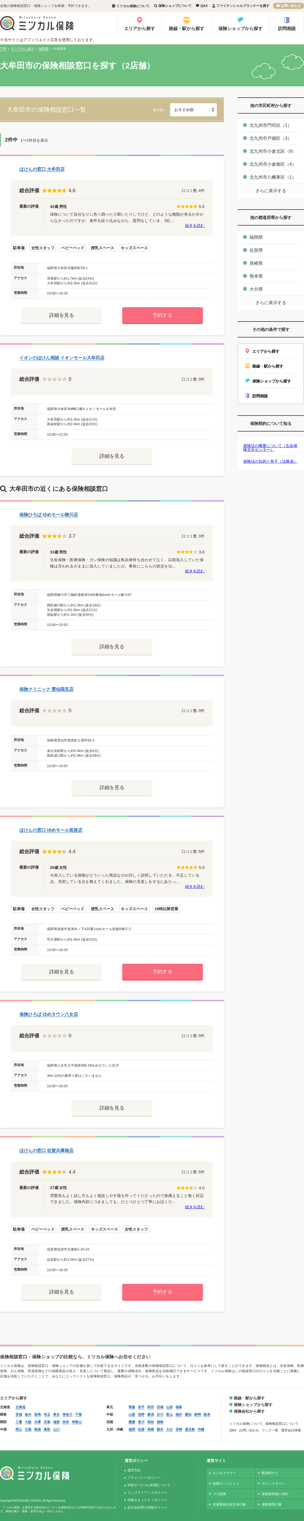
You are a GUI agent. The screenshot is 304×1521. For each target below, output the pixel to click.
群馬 (37, 1414)
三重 (18, 1422)
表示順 (158, 110)
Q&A (204, 6)
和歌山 (77, 1422)
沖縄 (201, 1429)
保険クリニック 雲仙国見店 (46, 689)
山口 (56, 1429)
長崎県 (256, 263)
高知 (150, 1422)
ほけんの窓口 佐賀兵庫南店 (46, 1150)
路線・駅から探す (186, 28)
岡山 (18, 1429)
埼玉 (47, 1414)
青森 (132, 1407)
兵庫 (37, 1422)
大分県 (256, 289)
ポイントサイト (273, 1483)
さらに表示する (270, 190)
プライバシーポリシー (144, 1478)
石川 (160, 1414)
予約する (162, 315)
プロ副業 (219, 1494)
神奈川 (67, 1414)
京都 (47, 1422)
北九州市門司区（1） (271, 125)
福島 (178, 1407)
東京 (56, 1414)
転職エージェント (226, 1483)
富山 (169, 1414)
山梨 (132, 1414)
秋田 (150, 1407)
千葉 (78, 1414)
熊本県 (256, 276)
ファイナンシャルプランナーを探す (242, 6)
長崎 (150, 1429)
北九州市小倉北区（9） (273, 151)
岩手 (141, 1407)
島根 (37, 1429)
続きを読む (195, 225)
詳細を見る (61, 315)
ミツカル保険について (133, 6)
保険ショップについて (175, 6)
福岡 (132, 1429)
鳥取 (47, 1429)
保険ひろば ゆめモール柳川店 (48, 514)
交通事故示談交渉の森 (229, 1504)
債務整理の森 (272, 1504)
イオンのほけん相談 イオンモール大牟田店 (61, 357)
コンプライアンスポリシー (147, 1493)
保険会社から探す (249, 1411)
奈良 (65, 1422)
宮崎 (178, 1429)
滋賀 (56, 1422)
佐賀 (141, 1429)
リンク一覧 (270, 1430)
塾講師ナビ (270, 1473)
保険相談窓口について (281, 1424)
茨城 (18, 1414)
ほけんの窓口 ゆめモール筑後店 (50, 830)
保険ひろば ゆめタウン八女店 (48, 1014)
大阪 (28, 1422)
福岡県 (256, 237)
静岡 (197, 1414)
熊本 (160, 1429)
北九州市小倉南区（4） (273, 164)
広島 (28, 1429)
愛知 (188, 1414)
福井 (178, 1414)
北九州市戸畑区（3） (271, 138)
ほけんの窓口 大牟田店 (42, 169)
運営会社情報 (291, 1430)
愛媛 (132, 1422)
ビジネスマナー (224, 1473)
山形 (169, 1407)
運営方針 (134, 1470)
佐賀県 (256, 250)
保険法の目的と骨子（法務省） (270, 461)
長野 (141, 1414)
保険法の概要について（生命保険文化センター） (270, 447)
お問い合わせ (291, 6)
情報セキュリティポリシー (147, 1500)
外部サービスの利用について (149, 1485)
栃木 (28, 1414)
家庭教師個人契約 (275, 1494)
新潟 (150, 1414)
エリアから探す (139, 28)
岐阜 (207, 1414)
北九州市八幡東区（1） (273, 177)
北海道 (20, 1407)
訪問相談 (287, 28)
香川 (141, 1422)
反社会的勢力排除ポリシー (147, 1507)
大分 (169, 1429)
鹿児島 (190, 1429)
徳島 (160, 1422)
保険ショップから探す (240, 28)
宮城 (160, 1407)
